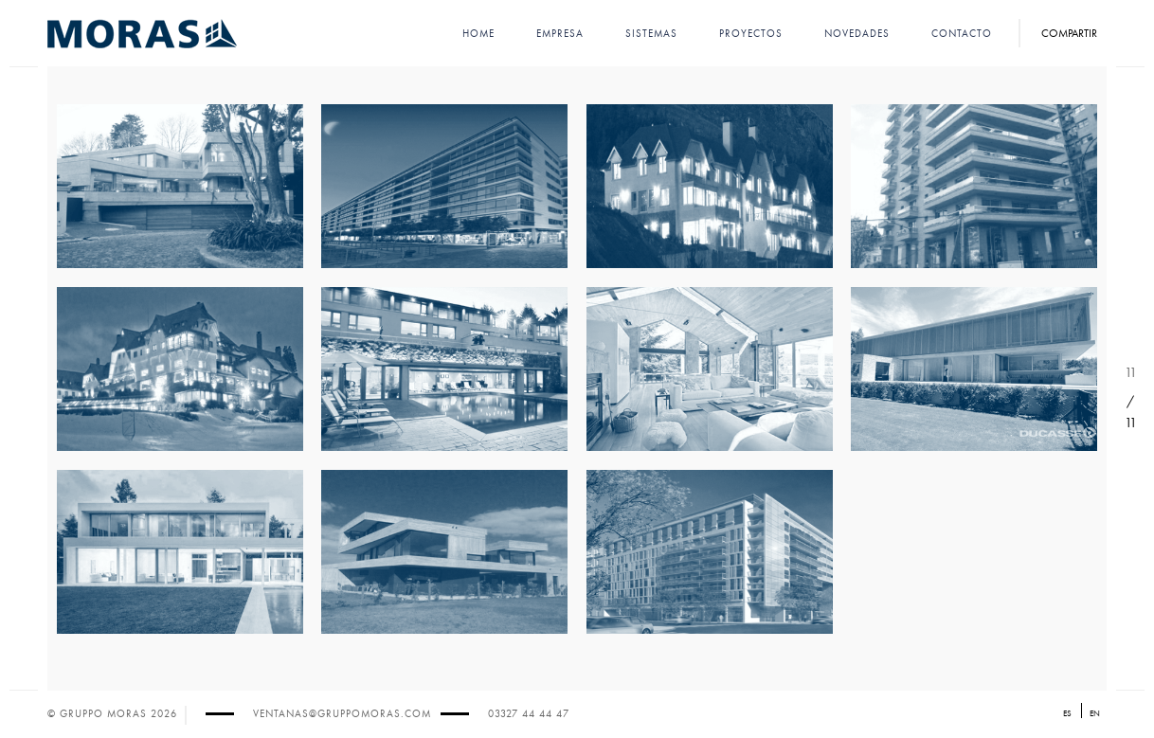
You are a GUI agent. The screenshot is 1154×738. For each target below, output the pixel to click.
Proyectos (751, 33)
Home (478, 33)
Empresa (560, 33)
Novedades (857, 33)
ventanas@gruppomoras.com (342, 714)
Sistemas (651, 33)
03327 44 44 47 (528, 714)
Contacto (961, 33)
